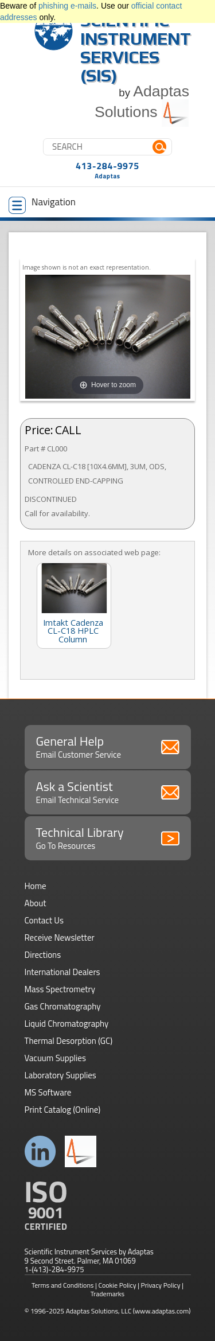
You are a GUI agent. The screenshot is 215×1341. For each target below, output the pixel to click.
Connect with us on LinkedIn (40, 1151)
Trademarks (107, 1293)
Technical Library (107, 837)
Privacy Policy (161, 1285)
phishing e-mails (67, 5)
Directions (43, 954)
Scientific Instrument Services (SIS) (135, 47)
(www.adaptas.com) (162, 1310)
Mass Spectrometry (60, 989)
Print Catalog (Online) (63, 1109)
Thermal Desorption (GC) (69, 1040)
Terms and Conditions (63, 1285)
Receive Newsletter (60, 937)
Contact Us (44, 920)
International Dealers (62, 972)
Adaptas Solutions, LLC (99, 1310)
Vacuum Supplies (55, 1058)
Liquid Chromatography (67, 1023)
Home (35, 885)
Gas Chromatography (63, 1006)
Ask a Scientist (107, 791)
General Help (107, 746)
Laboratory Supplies (60, 1075)
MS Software (48, 1092)
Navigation (42, 204)
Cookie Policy (117, 1285)
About (35, 903)
